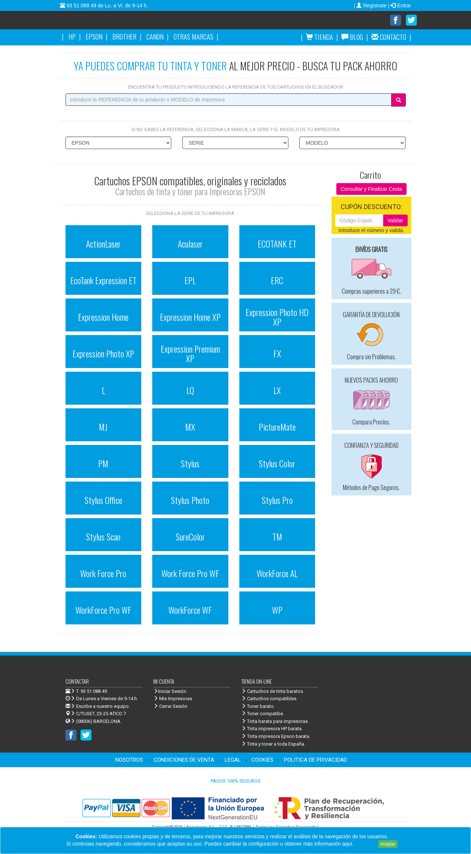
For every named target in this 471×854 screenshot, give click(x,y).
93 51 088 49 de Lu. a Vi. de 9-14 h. (106, 5)
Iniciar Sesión (169, 691)
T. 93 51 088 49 (91, 691)
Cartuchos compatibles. (269, 698)
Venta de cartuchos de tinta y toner (127, 22)
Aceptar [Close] (387, 844)
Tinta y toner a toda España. (273, 744)
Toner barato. (258, 706)
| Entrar (399, 5)
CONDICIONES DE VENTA (184, 760)
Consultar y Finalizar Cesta (371, 189)
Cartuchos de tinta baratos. (272, 691)
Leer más (365, 844)
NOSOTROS (129, 760)
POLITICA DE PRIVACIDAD (315, 760)
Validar (395, 220)
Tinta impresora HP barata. (272, 728)
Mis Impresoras (172, 698)
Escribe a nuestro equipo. (98, 706)
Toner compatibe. (262, 713)
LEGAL (233, 760)
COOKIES (262, 760)
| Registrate (371, 5)
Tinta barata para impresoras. (275, 721)
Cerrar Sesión (170, 706)
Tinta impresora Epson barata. (275, 736)
